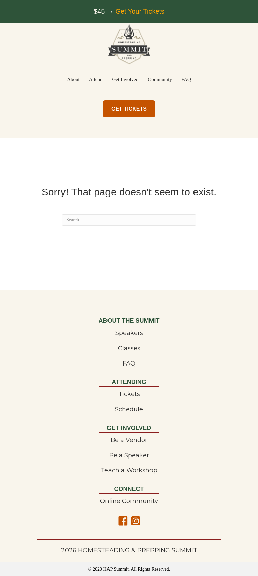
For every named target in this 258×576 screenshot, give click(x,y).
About (73, 79)
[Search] (129, 220)
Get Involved (125, 79)
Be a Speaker (129, 455)
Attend (96, 79)
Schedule (129, 409)
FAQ (186, 79)
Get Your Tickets (139, 11)
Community (160, 79)
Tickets (129, 394)
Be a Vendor (129, 440)
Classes (129, 348)
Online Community (129, 501)
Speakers (129, 333)
